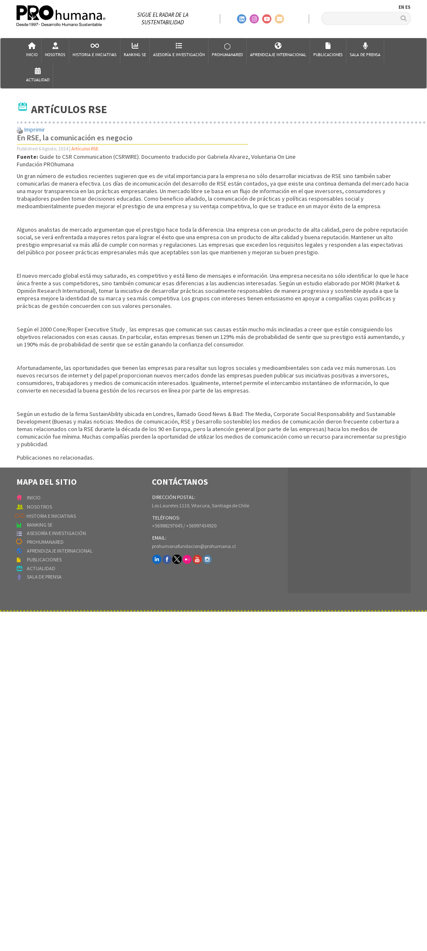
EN (401, 7)
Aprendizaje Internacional (278, 50)
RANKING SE (39, 525)
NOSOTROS (39, 507)
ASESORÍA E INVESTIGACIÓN (56, 533)
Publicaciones (328, 50)
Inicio (32, 50)
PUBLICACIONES (44, 559)
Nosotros (55, 50)
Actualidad (37, 75)
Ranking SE (135, 50)
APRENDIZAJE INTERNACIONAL (60, 551)
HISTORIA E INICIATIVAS (51, 516)
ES (408, 7)
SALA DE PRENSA (44, 577)
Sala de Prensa (365, 50)
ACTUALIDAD (41, 568)
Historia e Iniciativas (95, 50)
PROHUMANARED (45, 542)
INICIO (34, 497)
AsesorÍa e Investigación (179, 50)
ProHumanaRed (227, 50)
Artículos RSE (85, 148)
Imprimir (34, 129)
